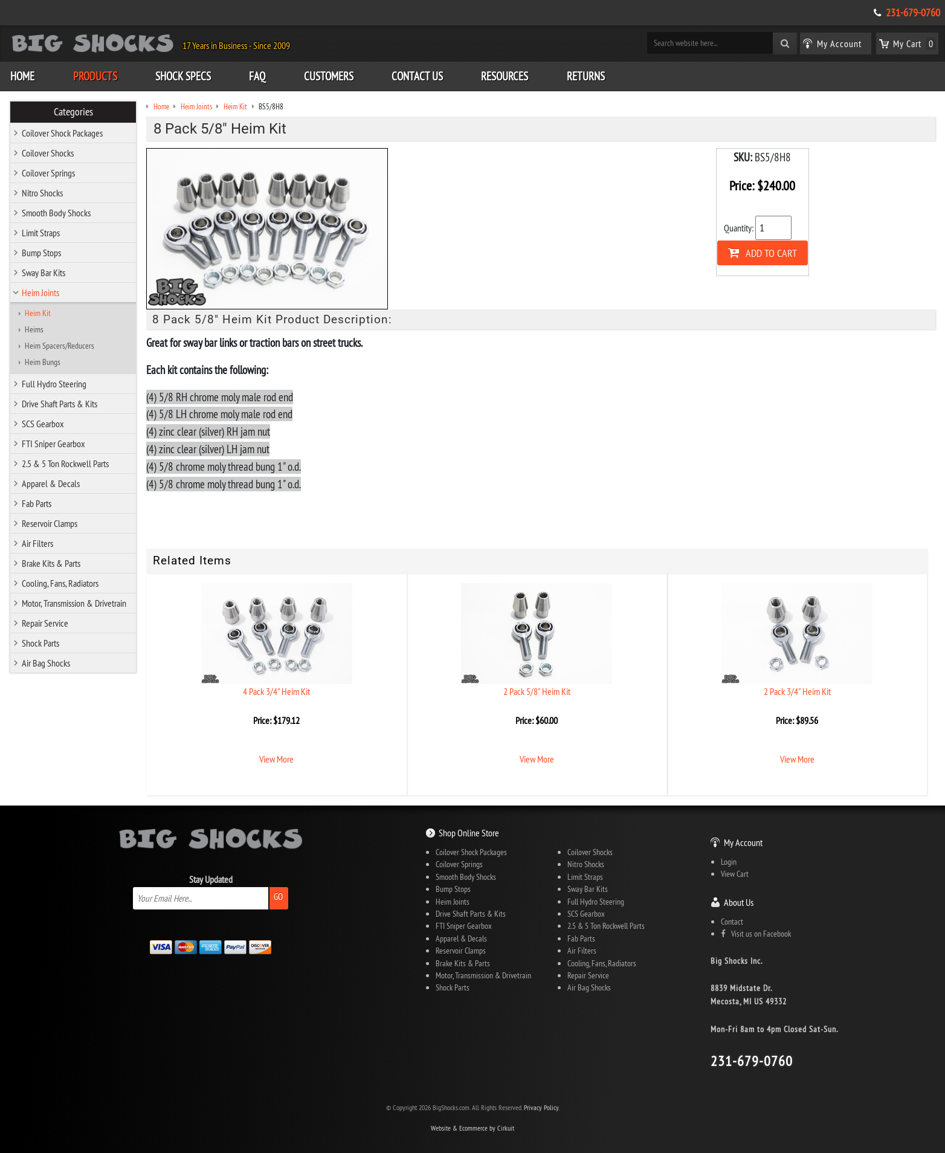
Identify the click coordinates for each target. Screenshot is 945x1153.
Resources (504, 76)
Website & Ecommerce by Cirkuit (472, 1127)
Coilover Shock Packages (62, 133)
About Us (738, 902)
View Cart (735, 873)
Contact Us (417, 76)
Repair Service (45, 623)
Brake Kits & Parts (51, 563)
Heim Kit (38, 313)
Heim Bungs (42, 362)
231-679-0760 (913, 12)
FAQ (257, 76)
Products (95, 76)
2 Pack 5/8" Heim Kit (536, 691)
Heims (34, 329)
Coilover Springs (48, 173)
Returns (586, 76)
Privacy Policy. (542, 1107)
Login (729, 861)
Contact (732, 921)
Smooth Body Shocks (56, 213)
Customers (328, 76)
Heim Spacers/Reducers (59, 345)
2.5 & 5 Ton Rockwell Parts (65, 463)
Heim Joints (40, 292)
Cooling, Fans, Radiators (60, 583)
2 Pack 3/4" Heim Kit (797, 691)
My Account (743, 842)
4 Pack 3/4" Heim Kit (276, 691)
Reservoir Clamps (49, 523)
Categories (73, 111)
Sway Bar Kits (43, 272)
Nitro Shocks (42, 193)
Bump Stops (41, 253)
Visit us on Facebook (756, 933)
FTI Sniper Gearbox (53, 444)
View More (276, 759)
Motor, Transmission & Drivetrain (74, 603)
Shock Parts (40, 643)
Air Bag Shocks (46, 663)
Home (22, 76)
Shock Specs (183, 76)
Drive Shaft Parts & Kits (59, 404)
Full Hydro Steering (54, 384)
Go (278, 896)
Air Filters (37, 543)
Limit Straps (41, 233)
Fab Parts (36, 503)
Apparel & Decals (51, 483)
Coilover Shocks (48, 153)
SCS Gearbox (43, 424)
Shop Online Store (469, 833)
